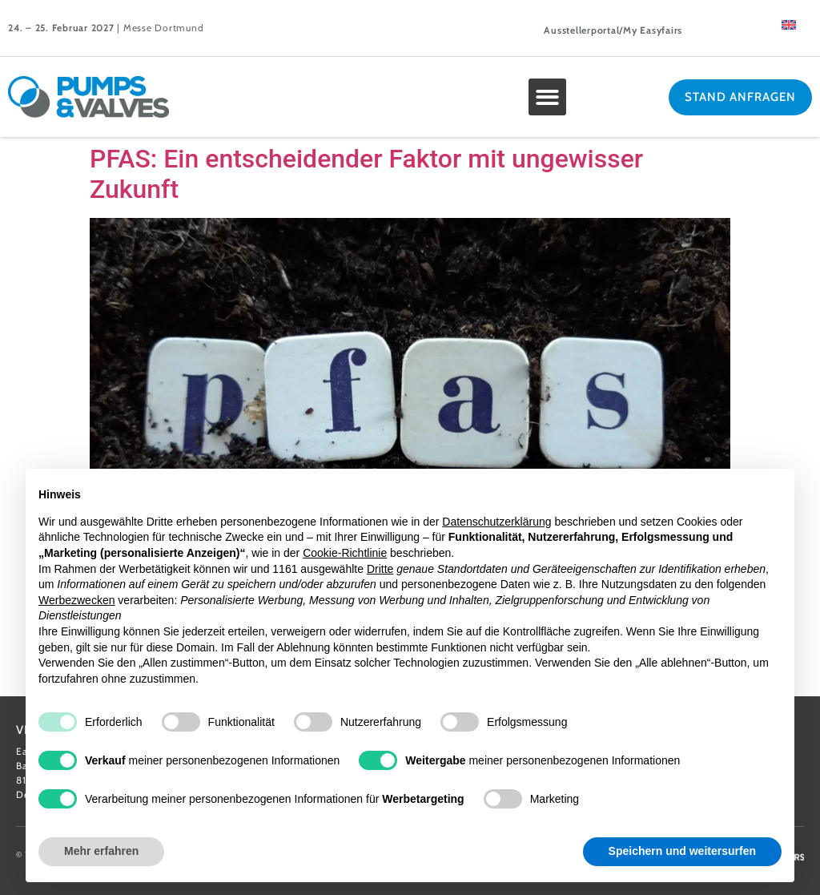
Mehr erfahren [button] (101, 851)
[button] (547, 97)
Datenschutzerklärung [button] (496, 521)
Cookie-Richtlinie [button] (345, 552)
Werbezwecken (76, 600)
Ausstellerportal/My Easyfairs (613, 30)
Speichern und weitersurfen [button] (682, 851)
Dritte (380, 568)
